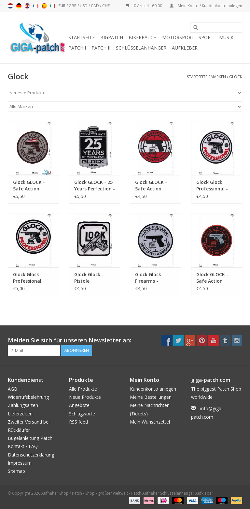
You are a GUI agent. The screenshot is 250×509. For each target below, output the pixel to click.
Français (35, 5)
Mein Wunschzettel (150, 422)
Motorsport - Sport (188, 37)
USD (84, 5)
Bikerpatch (143, 37)
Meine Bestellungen (151, 397)
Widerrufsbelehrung (28, 397)
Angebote (79, 405)
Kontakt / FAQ (23, 446)
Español (44, 5)
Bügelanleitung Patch (30, 438)
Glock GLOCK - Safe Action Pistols (212, 277)
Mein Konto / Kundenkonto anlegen (206, 5)
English (27, 5)
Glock (235, 77)
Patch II (100, 48)
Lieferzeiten (20, 414)
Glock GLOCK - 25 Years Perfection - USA (94, 185)
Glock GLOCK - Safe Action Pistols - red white (151, 185)
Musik (226, 37)
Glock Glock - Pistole (89, 277)
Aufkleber (185, 48)
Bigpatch (111, 37)
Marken (218, 77)
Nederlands (10, 5)
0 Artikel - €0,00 (144, 5)
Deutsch (18, 5)
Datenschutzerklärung (31, 455)
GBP (73, 5)
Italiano (52, 5)
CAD (95, 5)
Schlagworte (82, 414)
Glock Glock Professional (27, 277)
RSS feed (78, 422)
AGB (12, 389)
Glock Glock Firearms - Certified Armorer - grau (155, 277)
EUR (62, 5)
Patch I (77, 48)
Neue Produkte (85, 397)
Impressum (20, 463)
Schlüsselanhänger (141, 48)
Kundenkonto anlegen (153, 389)
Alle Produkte (83, 389)
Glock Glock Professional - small (212, 185)
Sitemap (16, 471)
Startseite (81, 37)
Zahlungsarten (23, 405)
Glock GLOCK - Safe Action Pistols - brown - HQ (31, 185)
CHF (106, 5)
